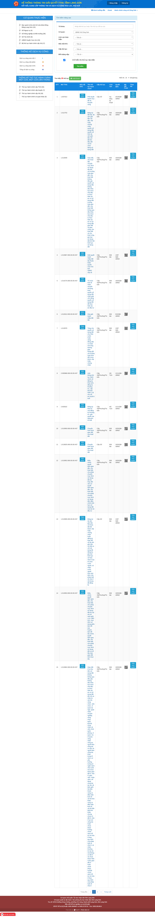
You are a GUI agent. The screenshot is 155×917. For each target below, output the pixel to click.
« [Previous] (90, 892)
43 (43, 66)
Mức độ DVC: (63, 44)
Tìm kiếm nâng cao (63, 18)
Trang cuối (107, 892)
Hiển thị (121, 78)
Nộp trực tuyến (133, 95)
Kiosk (110, 10)
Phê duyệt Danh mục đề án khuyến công (91, 100)
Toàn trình (82, 327)
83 (43, 69)
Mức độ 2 (82, 313)
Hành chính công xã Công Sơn (126, 10)
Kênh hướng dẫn (98, 10)
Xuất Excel (75, 78)
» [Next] (101, 892)
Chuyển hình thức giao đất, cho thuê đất (91, 432)
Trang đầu (84, 892)
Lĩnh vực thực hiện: (64, 38)
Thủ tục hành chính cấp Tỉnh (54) (33, 87)
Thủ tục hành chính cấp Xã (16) (32, 93)
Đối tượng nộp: (64, 54)
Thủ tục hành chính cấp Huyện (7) (33, 90)
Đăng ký (124, 3)
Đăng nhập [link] (113, 3)
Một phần (82, 96)
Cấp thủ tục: (63, 49)
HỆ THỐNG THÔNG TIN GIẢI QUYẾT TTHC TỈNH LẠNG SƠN (52, 3)
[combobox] (103, 32)
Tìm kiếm (80, 66)
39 (43, 62)
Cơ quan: (62, 32)
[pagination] (127, 78)
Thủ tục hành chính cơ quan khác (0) (34, 96)
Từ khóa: (62, 26)
